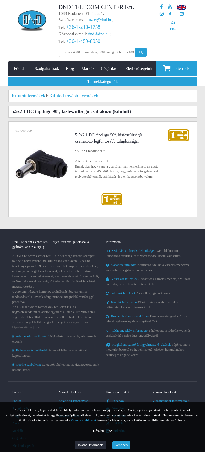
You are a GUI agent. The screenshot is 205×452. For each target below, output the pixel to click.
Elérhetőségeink (138, 68)
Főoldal (20, 68)
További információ (90, 445)
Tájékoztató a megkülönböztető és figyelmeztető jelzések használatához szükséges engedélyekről (148, 350)
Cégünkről (110, 68)
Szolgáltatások (47, 68)
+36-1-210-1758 (83, 27)
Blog (70, 68)
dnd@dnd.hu (99, 34)
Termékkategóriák (102, 81)
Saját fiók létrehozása (73, 401)
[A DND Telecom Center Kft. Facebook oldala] (161, 7)
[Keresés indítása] (141, 52)
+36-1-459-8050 (83, 41)
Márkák (88, 68)
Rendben (121, 445)
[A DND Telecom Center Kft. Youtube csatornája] (170, 7)
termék (176, 68)
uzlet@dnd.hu (100, 20)
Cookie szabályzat (83, 420)
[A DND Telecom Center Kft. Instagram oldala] (162, 14)
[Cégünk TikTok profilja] (170, 14)
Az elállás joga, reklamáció (140, 293)
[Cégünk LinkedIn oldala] (182, 14)
